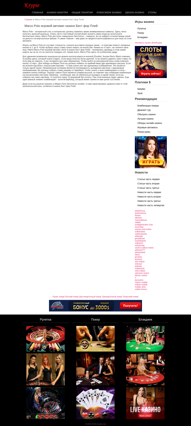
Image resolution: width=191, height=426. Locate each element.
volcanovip (140, 245)
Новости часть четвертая (150, 205)
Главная (37, 12)
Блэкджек (142, 37)
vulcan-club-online (143, 229)
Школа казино (134, 12)
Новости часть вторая (149, 196)
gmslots (138, 257)
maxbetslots (140, 241)
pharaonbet (140, 252)
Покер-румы (143, 132)
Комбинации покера (148, 105)
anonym (138, 259)
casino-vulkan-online (144, 248)
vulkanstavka (141, 234)
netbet (137, 222)
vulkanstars (140, 231)
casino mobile (141, 282)
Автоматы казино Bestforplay (148, 43)
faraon (138, 215)
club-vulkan (140, 271)
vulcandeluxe (141, 220)
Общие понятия (82, 12)
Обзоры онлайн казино (149, 123)
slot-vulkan (140, 261)
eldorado (139, 236)
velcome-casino (142, 273)
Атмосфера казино (109, 12)
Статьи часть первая (148, 179)
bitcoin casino (141, 275)
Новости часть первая (149, 192)
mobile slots (140, 287)
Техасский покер (130, 297)
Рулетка (141, 28)
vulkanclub (140, 268)
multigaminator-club (144, 225)
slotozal (138, 264)
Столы (152, 12)
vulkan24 (139, 243)
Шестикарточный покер (90, 297)
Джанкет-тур (144, 110)
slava (137, 255)
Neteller (141, 89)
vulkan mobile (141, 285)
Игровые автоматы (147, 127)
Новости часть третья (149, 201)
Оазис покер (58, 297)
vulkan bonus (141, 289)
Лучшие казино (145, 118)
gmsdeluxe (140, 238)
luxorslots (139, 227)
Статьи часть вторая (148, 183)
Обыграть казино (146, 114)
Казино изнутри (57, 12)
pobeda (138, 266)
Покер (140, 33)
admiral (138, 218)
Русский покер (72, 297)
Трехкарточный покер (112, 297)
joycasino (139, 280)
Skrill (139, 93)
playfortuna (140, 211)
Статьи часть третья (148, 188)
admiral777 (140, 250)
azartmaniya (140, 213)
